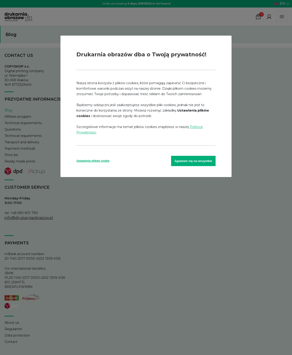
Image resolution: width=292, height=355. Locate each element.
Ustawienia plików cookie (93, 160)
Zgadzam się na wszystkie (193, 161)
